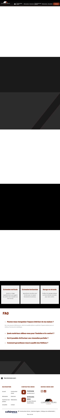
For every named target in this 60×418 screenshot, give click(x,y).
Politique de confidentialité (47, 411)
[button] (30, 322)
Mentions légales (35, 411)
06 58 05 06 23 (30, 393)
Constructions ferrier (25, 411)
